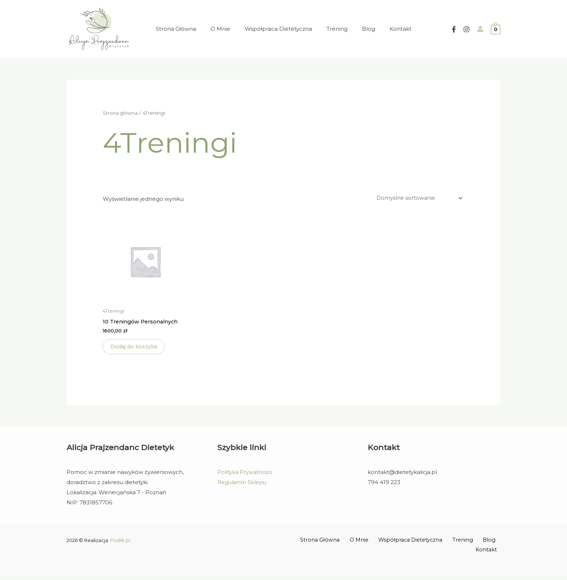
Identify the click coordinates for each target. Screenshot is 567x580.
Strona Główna (185, 28)
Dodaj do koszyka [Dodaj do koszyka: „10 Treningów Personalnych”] (139, 349)
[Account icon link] (480, 29)
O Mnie (226, 28)
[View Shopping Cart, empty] (495, 28)
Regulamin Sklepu (242, 486)
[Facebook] (454, 29)
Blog (363, 28)
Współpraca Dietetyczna (280, 28)
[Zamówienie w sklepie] (416, 198)
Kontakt (391, 28)
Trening (335, 28)
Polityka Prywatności (245, 476)
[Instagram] (466, 29)
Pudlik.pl (120, 545)
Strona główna (121, 113)
